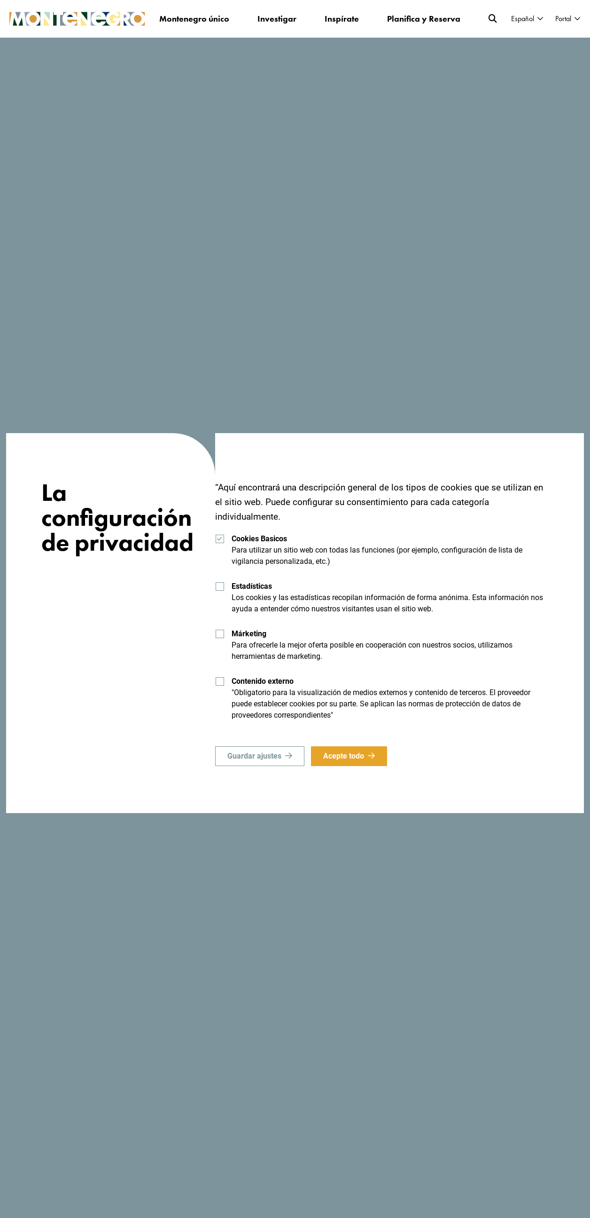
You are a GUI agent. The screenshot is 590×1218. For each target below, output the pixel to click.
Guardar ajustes (254, 755)
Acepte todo (343, 755)
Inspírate (342, 18)
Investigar (276, 18)
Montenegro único (194, 18)
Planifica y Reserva (423, 18)
